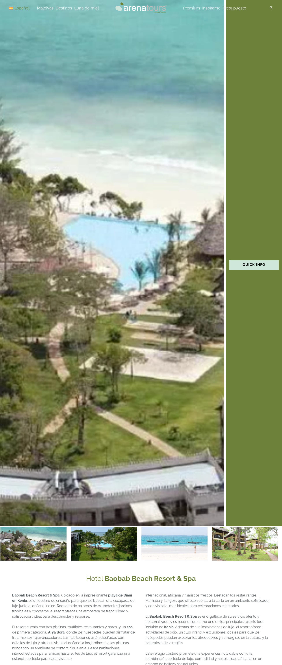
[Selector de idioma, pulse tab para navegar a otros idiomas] (25, 8)
